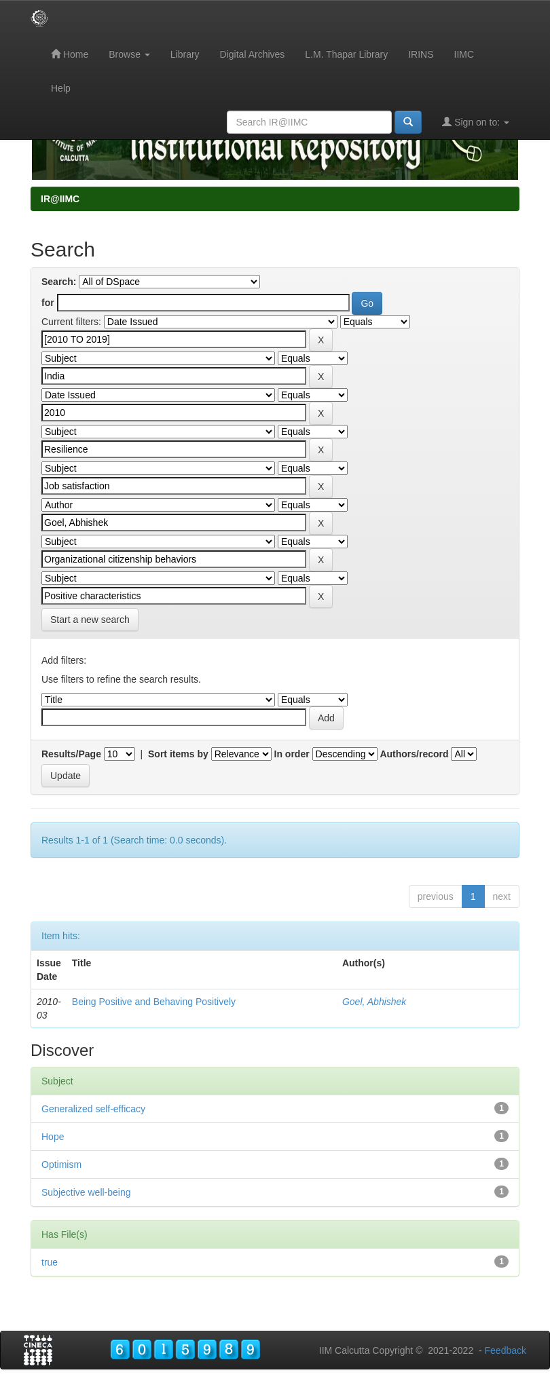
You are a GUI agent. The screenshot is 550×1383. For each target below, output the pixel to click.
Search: (58, 281)
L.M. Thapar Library (346, 54)
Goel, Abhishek (374, 1001)
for (47, 302)
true (49, 1262)
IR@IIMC (60, 198)
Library (185, 54)
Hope (52, 1136)
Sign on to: (475, 122)
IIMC (464, 54)
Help (61, 88)
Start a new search (90, 619)
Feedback (505, 1350)
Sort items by (178, 754)
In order (292, 754)
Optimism (61, 1164)
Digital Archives (252, 54)
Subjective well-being (86, 1192)
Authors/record (414, 754)
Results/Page (71, 754)
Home (69, 54)
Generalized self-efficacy (93, 1108)
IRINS (420, 54)
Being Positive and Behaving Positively (154, 1001)
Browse (129, 54)
